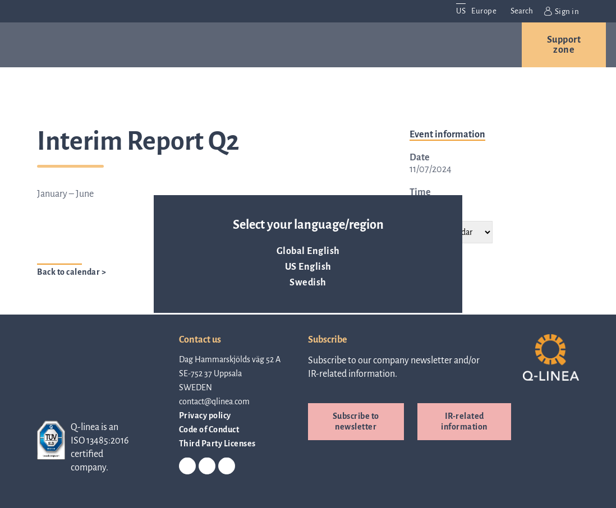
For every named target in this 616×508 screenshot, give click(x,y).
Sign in (561, 11)
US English (308, 267)
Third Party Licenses (217, 443)
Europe (484, 11)
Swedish (308, 283)
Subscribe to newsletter (356, 421)
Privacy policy (205, 415)
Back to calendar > (71, 271)
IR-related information (464, 421)
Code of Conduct (209, 429)
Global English (308, 251)
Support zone (564, 45)
